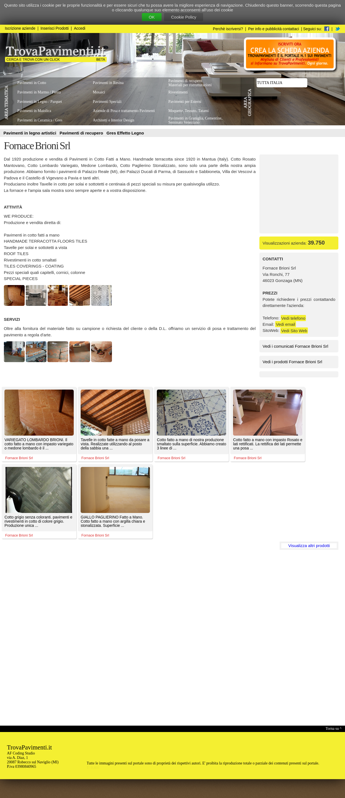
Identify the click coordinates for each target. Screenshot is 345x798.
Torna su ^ (333, 728)
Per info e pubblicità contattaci (273, 29)
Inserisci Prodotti (54, 28)
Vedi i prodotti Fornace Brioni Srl (292, 361)
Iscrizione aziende (20, 28)
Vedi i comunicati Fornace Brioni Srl (295, 346)
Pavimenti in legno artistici (30, 133)
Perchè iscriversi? (228, 29)
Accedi (79, 28)
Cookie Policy (183, 17)
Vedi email (285, 324)
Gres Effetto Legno (125, 133)
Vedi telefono (293, 318)
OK (152, 17)
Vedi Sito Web (294, 330)
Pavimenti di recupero (82, 133)
